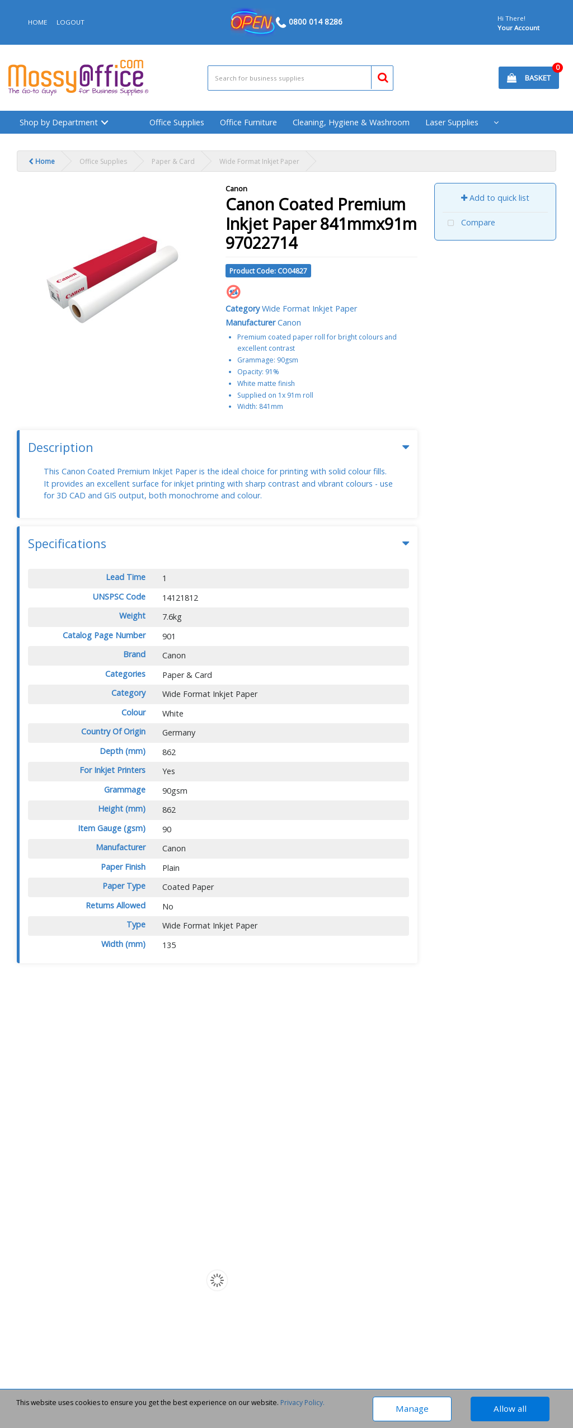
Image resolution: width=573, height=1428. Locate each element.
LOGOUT (70, 22)
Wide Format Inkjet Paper (259, 161)
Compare (469, 223)
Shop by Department (59, 122)
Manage (412, 1408)
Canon (236, 188)
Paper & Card (173, 161)
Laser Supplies (451, 122)
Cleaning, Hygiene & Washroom (351, 122)
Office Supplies (176, 122)
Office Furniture (248, 122)
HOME (37, 22)
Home (42, 161)
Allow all (510, 1408)
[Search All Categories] (300, 78)
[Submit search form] (378, 76)
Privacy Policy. (302, 1402)
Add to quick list (495, 197)
